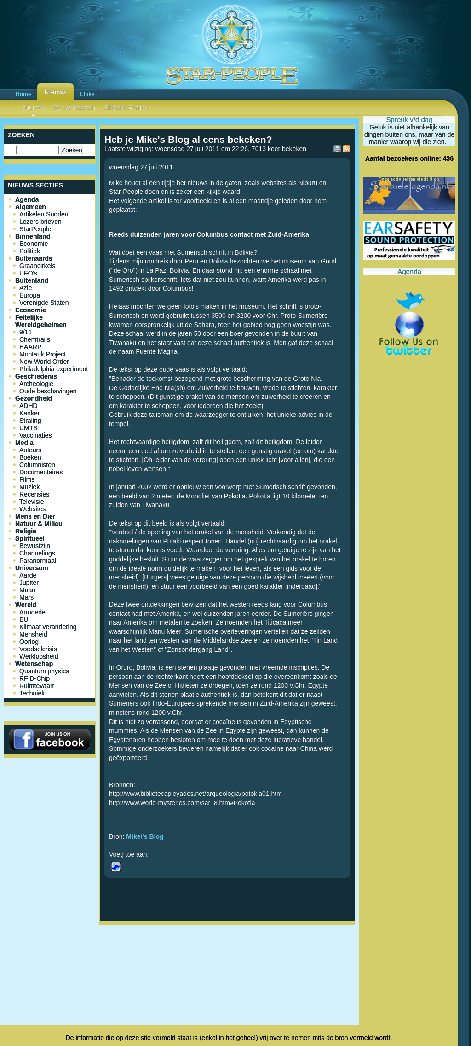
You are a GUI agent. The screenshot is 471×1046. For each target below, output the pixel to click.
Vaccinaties (35, 435)
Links (87, 94)
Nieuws (55, 92)
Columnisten (37, 464)
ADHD (28, 405)
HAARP (30, 347)
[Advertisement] (227, 959)
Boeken (30, 457)
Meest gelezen (74, 107)
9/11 (25, 332)
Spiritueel (30, 538)
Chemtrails (34, 339)
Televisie (31, 501)
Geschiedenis (36, 376)
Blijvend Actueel (127, 107)
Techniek (32, 693)
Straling (30, 420)
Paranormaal (37, 560)
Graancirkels (37, 265)
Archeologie (36, 383)
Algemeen (30, 206)
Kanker (29, 413)
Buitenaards (33, 258)
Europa (29, 295)
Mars (26, 597)
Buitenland (31, 280)
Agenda (27, 199)
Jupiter (29, 582)
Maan (27, 590)
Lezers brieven (40, 221)
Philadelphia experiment (53, 369)
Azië (25, 288)
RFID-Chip (34, 678)
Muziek (29, 487)
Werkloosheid (38, 656)
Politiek (29, 251)
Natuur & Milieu (39, 523)
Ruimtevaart (36, 686)
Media (24, 442)
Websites (32, 509)
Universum (31, 568)
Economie (33, 243)
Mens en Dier (35, 516)
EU (23, 619)
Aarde (27, 575)
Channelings (37, 553)
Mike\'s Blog (144, 836)
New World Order (44, 361)
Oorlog (29, 641)
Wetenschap (34, 663)
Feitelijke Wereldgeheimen (41, 321)
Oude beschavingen (48, 391)
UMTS (28, 428)
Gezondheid (33, 398)
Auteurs (30, 450)
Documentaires (41, 472)
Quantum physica (44, 671)
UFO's (28, 273)
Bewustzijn (34, 545)
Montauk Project (42, 354)
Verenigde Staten (44, 302)
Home (23, 94)
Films (26, 479)
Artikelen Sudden (44, 214)
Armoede (32, 612)
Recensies (34, 494)
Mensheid (33, 634)
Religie (25, 531)
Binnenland (32, 236)
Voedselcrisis (38, 649)
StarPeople (35, 229)
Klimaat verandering (48, 627)
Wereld (25, 604)
